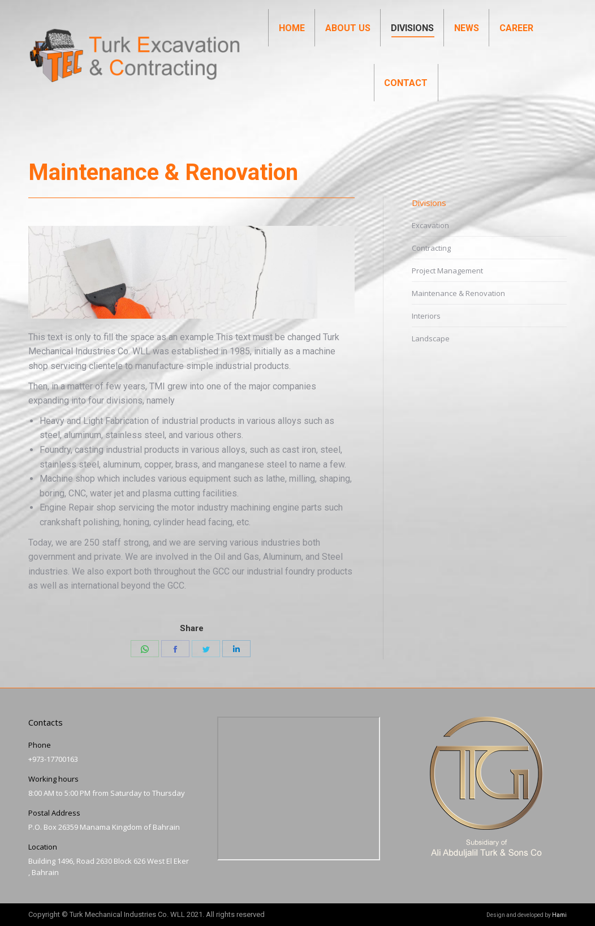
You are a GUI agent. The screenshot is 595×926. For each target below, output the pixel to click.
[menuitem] (292, 49)
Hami (559, 915)
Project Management (447, 270)
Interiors (426, 316)
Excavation (430, 225)
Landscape (431, 338)
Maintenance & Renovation (458, 293)
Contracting (431, 248)
